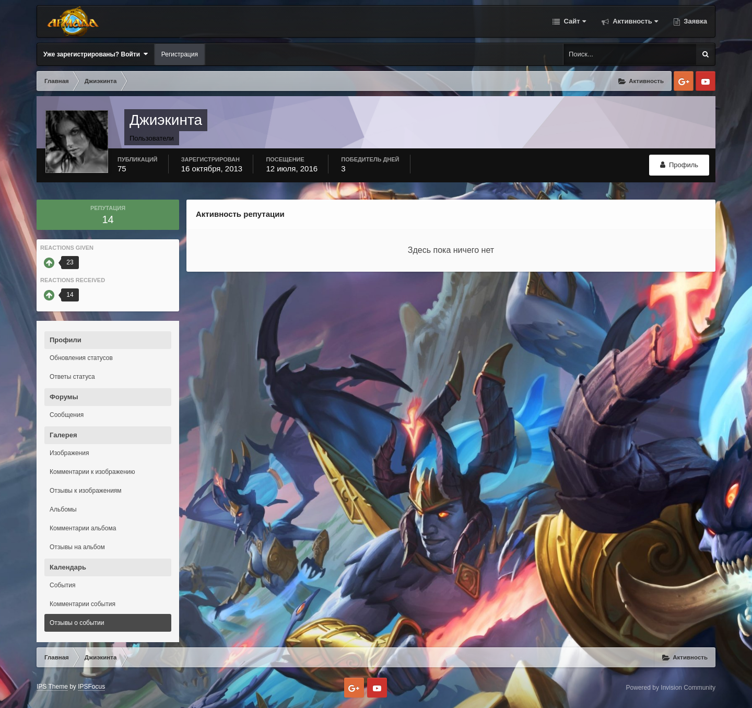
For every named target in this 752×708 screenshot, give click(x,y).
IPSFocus (91, 686)
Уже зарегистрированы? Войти (95, 54)
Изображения (69, 453)
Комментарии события (82, 604)
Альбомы (63, 509)
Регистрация (179, 54)
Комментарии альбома (83, 528)
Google (684, 81)
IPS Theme (52, 686)
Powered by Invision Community (670, 687)
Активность (634, 21)
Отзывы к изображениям (86, 490)
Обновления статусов (81, 358)
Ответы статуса (72, 376)
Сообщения (67, 415)
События (63, 585)
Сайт (574, 21)
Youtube (705, 81)
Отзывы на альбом (77, 547)
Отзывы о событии (77, 622)
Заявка (694, 21)
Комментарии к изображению (92, 471)
